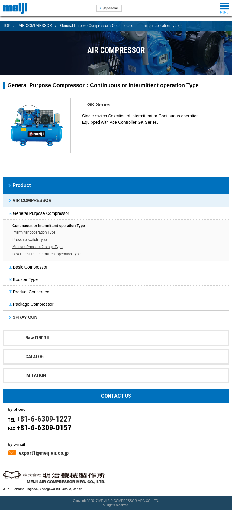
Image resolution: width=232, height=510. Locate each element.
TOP (6, 26)
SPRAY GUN (24, 317)
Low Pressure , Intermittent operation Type (46, 254)
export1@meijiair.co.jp (44, 453)
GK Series (98, 104)
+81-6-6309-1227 (44, 419)
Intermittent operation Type (34, 232)
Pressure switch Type (29, 239)
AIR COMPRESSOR (35, 26)
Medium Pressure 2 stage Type (37, 247)
